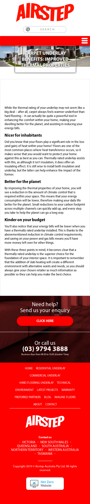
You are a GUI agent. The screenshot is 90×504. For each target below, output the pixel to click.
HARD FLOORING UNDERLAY (36, 383)
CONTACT (51, 404)
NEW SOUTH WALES (54, 442)
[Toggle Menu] (85, 41)
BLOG (47, 397)
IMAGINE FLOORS (65, 397)
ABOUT (37, 404)
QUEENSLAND (27, 446)
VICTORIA (29, 442)
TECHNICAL (64, 383)
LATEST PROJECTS (47, 390)
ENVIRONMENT (24, 390)
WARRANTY (68, 390)
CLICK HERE (45, 321)
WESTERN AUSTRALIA (63, 450)
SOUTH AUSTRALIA (55, 446)
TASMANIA (45, 454)
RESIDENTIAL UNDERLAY (50, 368)
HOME (29, 368)
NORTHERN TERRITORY (27, 450)
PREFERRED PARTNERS (28, 397)
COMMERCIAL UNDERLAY (45, 375)
